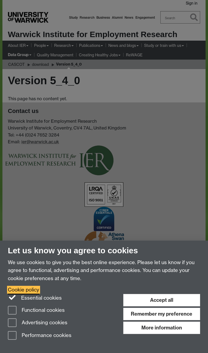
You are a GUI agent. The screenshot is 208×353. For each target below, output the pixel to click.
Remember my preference (161, 314)
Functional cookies (36, 311)
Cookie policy (23, 290)
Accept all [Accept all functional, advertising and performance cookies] (161, 300)
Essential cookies (35, 297)
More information (161, 328)
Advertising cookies (37, 323)
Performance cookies (40, 336)
